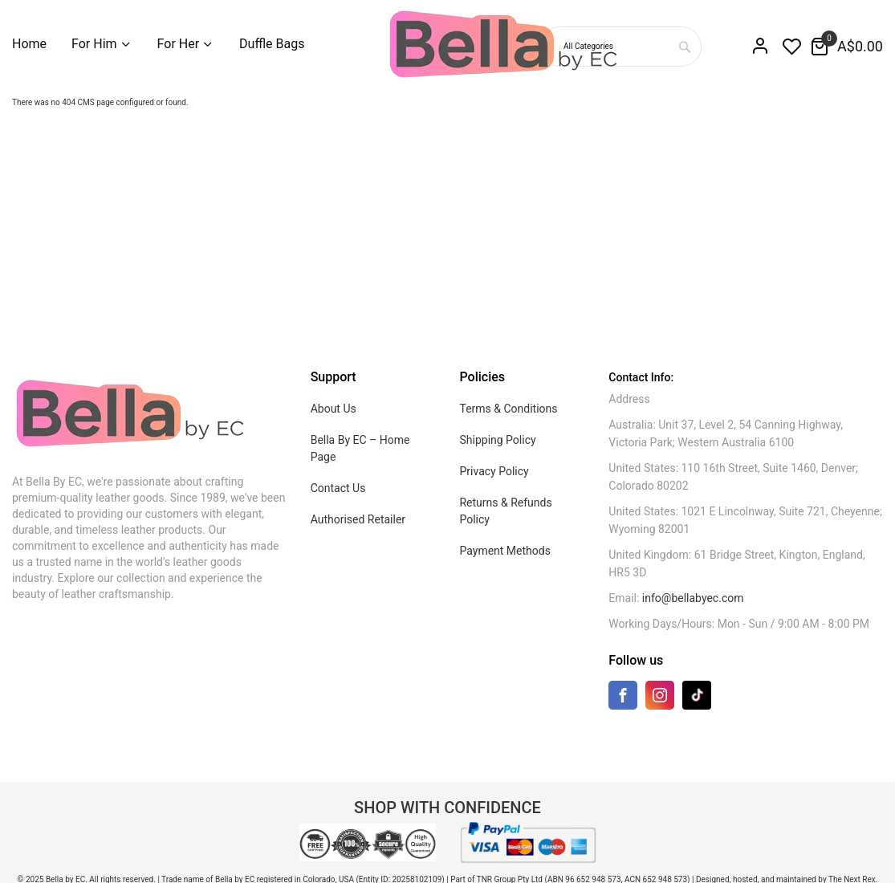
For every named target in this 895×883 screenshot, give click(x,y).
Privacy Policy (493, 471)
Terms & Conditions (508, 408)
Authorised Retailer (358, 519)
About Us (333, 408)
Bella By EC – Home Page (360, 448)
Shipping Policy (497, 439)
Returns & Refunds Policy (505, 511)
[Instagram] (659, 698)
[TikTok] (696, 694)
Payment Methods (504, 550)
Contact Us (338, 488)
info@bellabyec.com (693, 598)
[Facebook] (622, 698)
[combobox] (685, 46)
